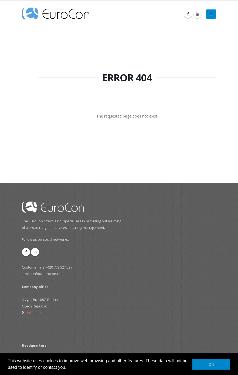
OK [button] (211, 364)
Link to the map (37, 312)
